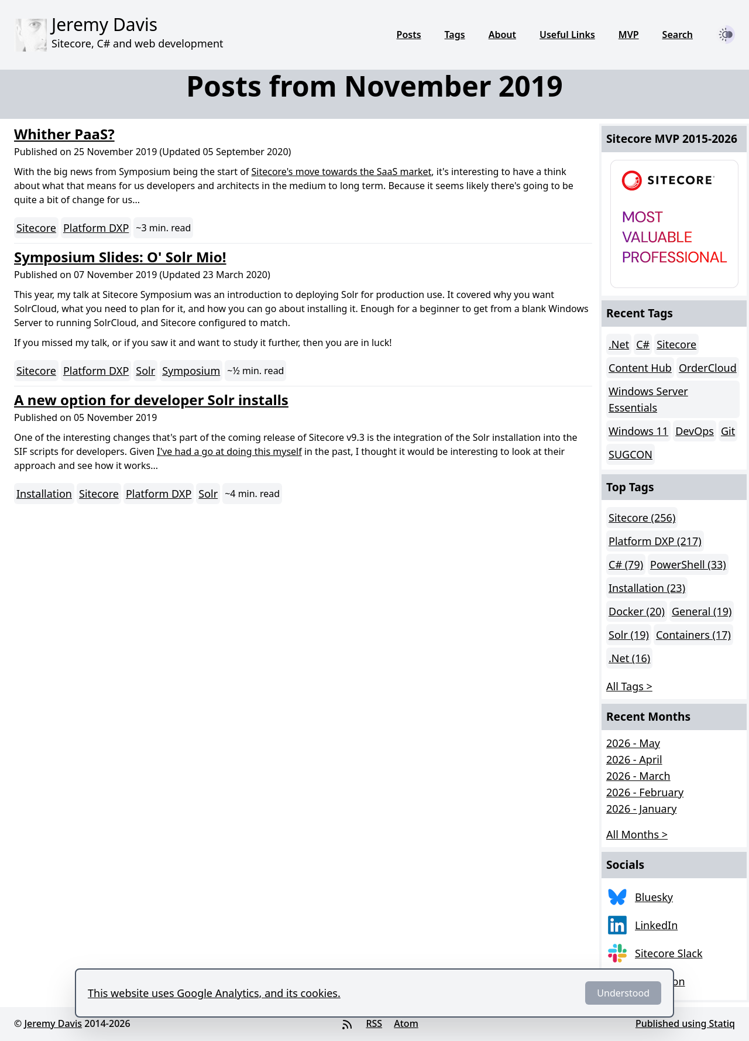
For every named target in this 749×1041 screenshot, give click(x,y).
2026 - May (633, 743)
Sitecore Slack (669, 953)
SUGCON (630, 454)
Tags (455, 34)
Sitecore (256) (642, 518)
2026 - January (641, 809)
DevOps (694, 431)
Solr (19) (629, 635)
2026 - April (634, 759)
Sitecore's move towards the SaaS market (342, 171)
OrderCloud (708, 368)
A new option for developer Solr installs (151, 399)
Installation (44, 494)
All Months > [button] (637, 834)
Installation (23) (647, 588)
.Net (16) (629, 658)
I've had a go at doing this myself (229, 451)
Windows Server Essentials (648, 399)
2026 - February (644, 792)
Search (677, 34)
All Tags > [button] (629, 686)
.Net (619, 344)
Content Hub (640, 368)
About (502, 34)
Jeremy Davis (53, 1023)
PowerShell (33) (688, 564)
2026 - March (638, 776)
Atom (406, 1023)
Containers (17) (693, 635)
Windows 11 (638, 431)
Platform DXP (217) (655, 541)
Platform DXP (96, 228)
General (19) (701, 611)
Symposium (191, 371)
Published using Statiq (685, 1023)
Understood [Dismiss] (623, 993)
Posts (409, 34)
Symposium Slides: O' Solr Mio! (120, 256)
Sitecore (36, 228)
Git (728, 431)
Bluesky (654, 897)
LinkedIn (656, 925)
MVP (629, 34)
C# (643, 344)
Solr (145, 371)
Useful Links (567, 34)
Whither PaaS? (64, 133)
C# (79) (626, 564)
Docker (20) (637, 611)
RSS (374, 1023)
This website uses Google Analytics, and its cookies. (214, 993)
